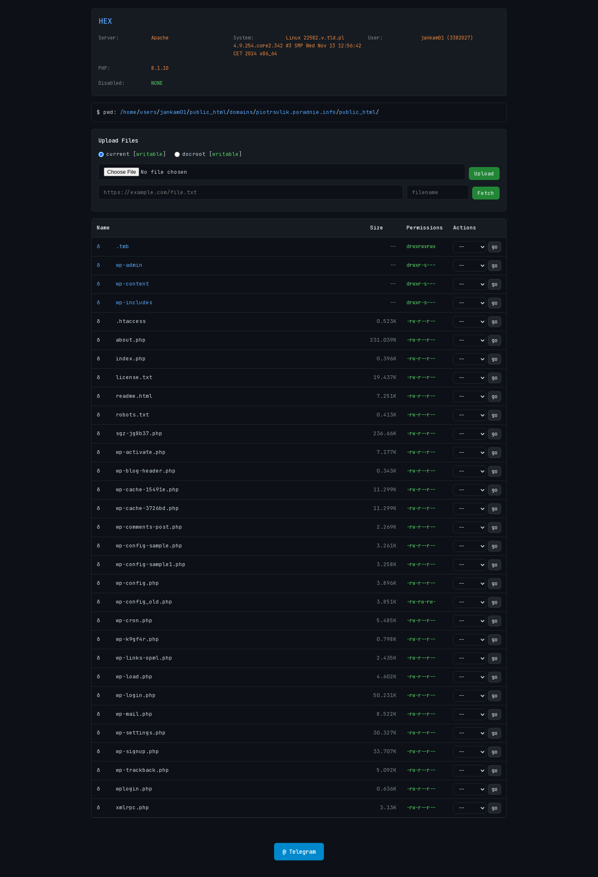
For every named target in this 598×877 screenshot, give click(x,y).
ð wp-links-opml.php (134, 657)
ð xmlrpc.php (123, 807)
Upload (484, 173)
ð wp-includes (124, 302)
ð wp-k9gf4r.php (128, 639)
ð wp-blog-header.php (136, 470)
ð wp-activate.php (131, 452)
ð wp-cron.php (124, 620)
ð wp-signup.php (128, 751)
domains (241, 112)
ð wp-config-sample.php (139, 545)
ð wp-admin (119, 265)
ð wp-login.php (126, 695)
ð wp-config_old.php (134, 601)
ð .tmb (113, 246)
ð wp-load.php (124, 676)
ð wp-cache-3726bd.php (138, 508)
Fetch (486, 193)
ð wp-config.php (128, 582)
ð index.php (121, 358)
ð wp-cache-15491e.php (138, 489)
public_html (208, 112)
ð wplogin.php (124, 788)
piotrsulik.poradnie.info (296, 112)
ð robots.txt (123, 414)
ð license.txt (124, 377)
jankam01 (173, 112)
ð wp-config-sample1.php (141, 564)
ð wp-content (123, 283)
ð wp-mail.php (124, 713)
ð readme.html (124, 395)
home (130, 112)
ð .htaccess (121, 321)
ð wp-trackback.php (133, 770)
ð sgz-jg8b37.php (129, 433)
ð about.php (121, 339)
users (148, 112)
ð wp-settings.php (131, 732)
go (495, 247)
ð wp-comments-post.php (139, 526)
